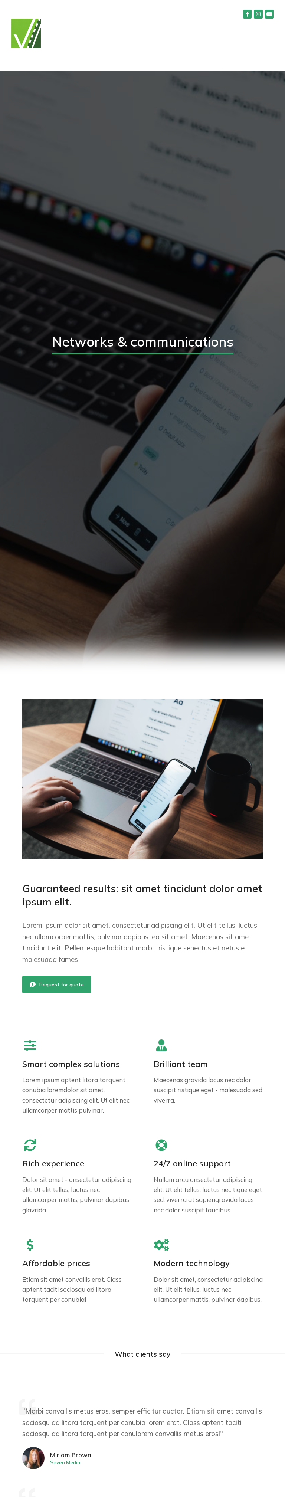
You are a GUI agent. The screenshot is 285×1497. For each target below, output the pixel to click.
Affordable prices (56, 1263)
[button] (263, 59)
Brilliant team (181, 1064)
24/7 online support (192, 1163)
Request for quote (57, 984)
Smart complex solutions (71, 1064)
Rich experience (53, 1163)
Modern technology (192, 1263)
